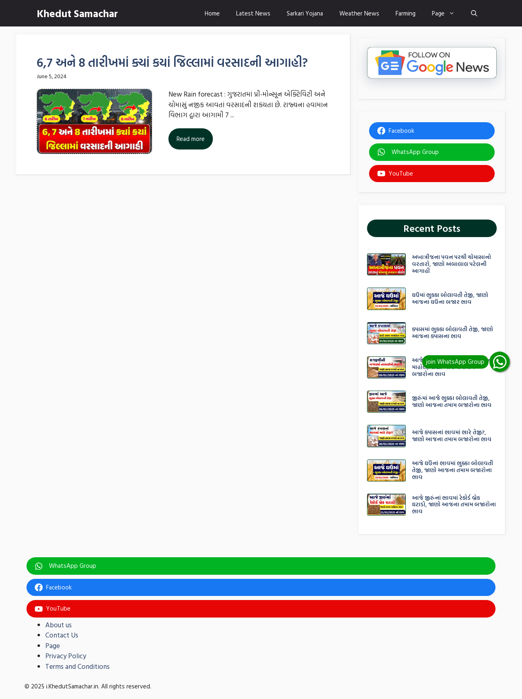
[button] (474, 13)
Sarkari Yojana (305, 13)
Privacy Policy (65, 656)
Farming (406, 13)
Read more (191, 138)
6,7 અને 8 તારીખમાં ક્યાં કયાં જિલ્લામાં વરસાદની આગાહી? (172, 62)
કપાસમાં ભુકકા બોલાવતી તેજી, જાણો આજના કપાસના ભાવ (452, 332)
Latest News (253, 13)
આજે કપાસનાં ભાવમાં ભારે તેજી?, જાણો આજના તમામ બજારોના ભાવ (451, 435)
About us (58, 625)
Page (447, 13)
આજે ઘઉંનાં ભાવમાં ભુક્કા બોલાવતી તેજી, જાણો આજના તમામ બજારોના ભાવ (452, 470)
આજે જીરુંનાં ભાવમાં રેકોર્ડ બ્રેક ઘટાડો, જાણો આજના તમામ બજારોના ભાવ (454, 504)
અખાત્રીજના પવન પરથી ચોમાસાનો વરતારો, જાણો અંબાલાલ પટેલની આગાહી (451, 264)
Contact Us (61, 635)
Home (212, 13)
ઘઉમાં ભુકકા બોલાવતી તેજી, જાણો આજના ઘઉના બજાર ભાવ (450, 298)
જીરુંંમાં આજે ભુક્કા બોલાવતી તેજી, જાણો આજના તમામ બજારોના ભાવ (451, 401)
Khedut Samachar (77, 13)
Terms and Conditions (77, 666)
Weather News (359, 13)
